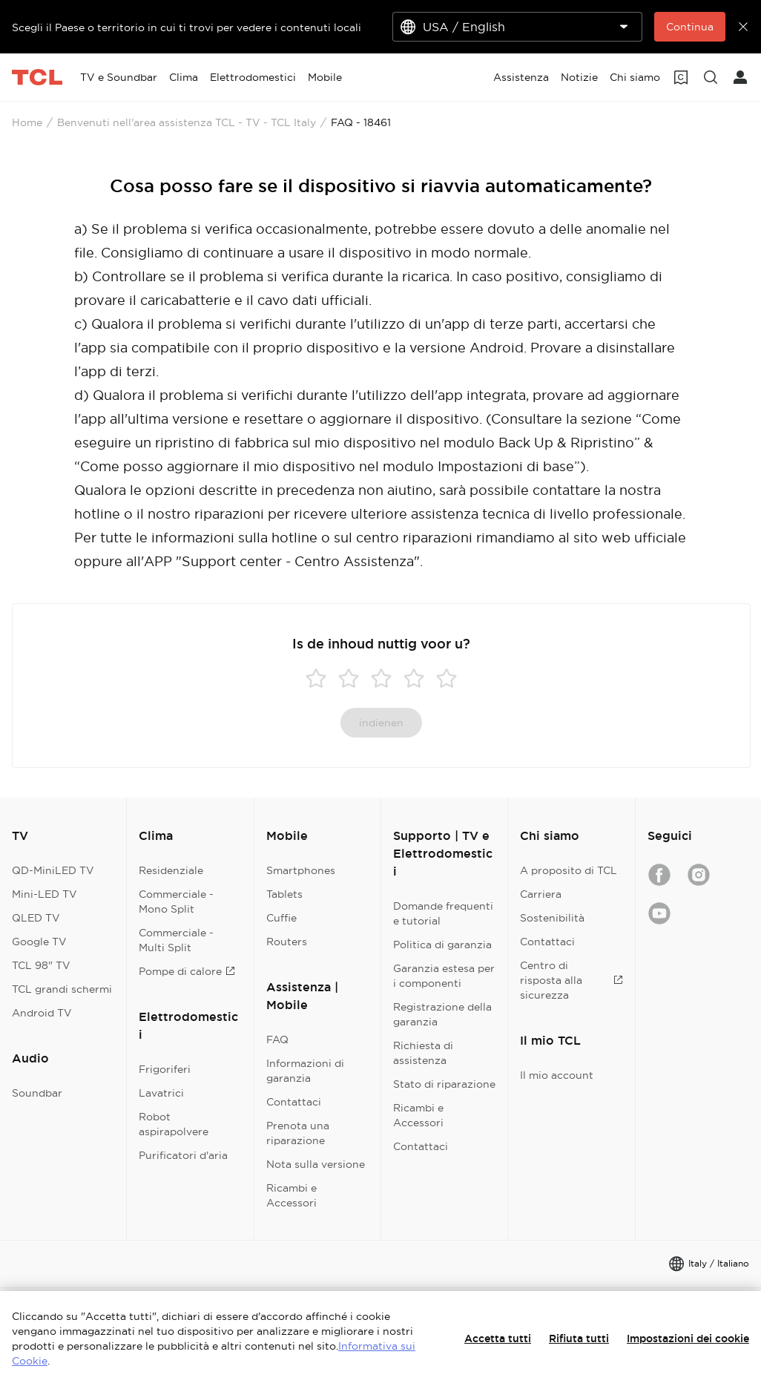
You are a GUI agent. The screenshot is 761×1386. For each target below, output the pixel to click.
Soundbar (37, 1093)
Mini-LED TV (44, 894)
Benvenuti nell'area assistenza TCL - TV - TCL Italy (186, 122)
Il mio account (556, 1075)
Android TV (42, 1012)
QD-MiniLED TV (53, 870)
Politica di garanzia (442, 944)
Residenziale (171, 870)
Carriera (540, 894)
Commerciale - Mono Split (176, 901)
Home (27, 122)
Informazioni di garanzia (305, 1071)
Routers (286, 941)
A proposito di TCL (568, 870)
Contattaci (293, 1102)
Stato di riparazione (444, 1084)
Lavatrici (161, 1093)
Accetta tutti (497, 1338)
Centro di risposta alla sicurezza (571, 980)
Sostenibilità (552, 917)
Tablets (284, 894)
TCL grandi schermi (62, 989)
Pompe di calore (187, 971)
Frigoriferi (165, 1069)
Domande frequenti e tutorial (443, 913)
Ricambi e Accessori (291, 1195)
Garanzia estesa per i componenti (444, 976)
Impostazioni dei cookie (688, 1338)
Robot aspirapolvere (173, 1124)
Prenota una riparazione (297, 1133)
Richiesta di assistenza (423, 1053)
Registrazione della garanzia (442, 1014)
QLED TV (36, 917)
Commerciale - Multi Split (176, 940)
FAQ (277, 1039)
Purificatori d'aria (183, 1155)
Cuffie (281, 917)
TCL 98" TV (41, 965)
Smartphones (300, 870)
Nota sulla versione (315, 1164)
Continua (690, 26)
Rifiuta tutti (579, 1338)
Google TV (39, 941)
